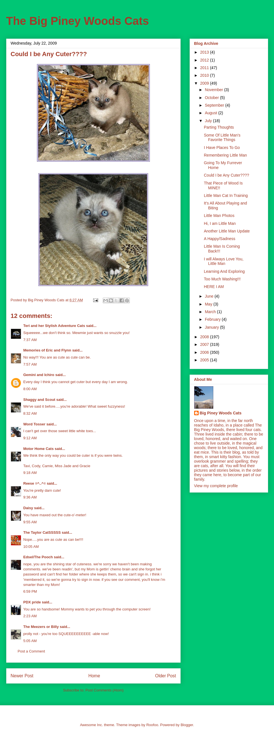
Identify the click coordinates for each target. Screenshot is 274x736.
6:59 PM (30, 591)
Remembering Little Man (225, 155)
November (214, 89)
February (213, 319)
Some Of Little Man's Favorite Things (222, 137)
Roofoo (152, 725)
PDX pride (32, 602)
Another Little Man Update (227, 231)
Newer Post (22, 675)
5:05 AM (30, 641)
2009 (205, 83)
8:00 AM (30, 389)
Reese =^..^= (34, 483)
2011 (205, 67)
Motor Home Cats (38, 449)
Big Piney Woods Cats (221, 413)
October (212, 97)
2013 (205, 52)
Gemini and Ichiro (38, 375)
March (211, 311)
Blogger (187, 725)
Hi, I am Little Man (220, 223)
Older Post (165, 675)
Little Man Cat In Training (226, 195)
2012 (205, 60)
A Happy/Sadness (219, 238)
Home (94, 675)
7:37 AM (30, 340)
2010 (205, 75)
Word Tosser (34, 424)
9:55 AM (30, 522)
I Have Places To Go (222, 147)
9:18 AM (30, 473)
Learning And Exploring (224, 271)
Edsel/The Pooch (38, 557)
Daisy (28, 508)
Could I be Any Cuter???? (226, 175)
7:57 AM (30, 364)
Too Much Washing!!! (222, 279)
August (211, 113)
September (215, 105)
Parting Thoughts (219, 127)
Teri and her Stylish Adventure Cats (54, 326)
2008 (205, 337)
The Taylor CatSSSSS (42, 532)
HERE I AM (214, 286)
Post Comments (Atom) (105, 690)
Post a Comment (31, 651)
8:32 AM (30, 413)
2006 (205, 352)
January (212, 327)
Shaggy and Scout (39, 399)
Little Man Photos (219, 215)
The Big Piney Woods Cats (77, 21)
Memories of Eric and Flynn (47, 350)
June (209, 296)
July (209, 120)
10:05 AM (31, 546)
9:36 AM (30, 497)
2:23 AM (30, 616)
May (209, 304)
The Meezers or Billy (41, 627)
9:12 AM (30, 438)
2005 (205, 360)
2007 (205, 344)
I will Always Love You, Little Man (223, 261)
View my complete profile (216, 486)
